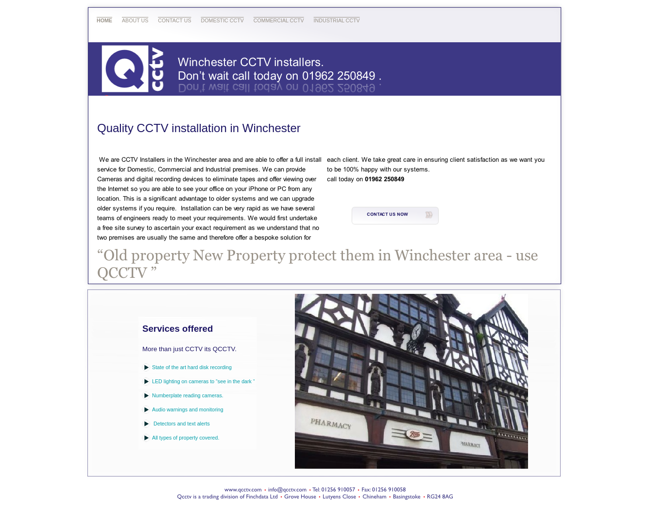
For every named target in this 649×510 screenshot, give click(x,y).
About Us (135, 20)
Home (104, 20)
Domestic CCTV (222, 20)
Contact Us (174, 20)
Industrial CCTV (337, 20)
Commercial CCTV (279, 20)
